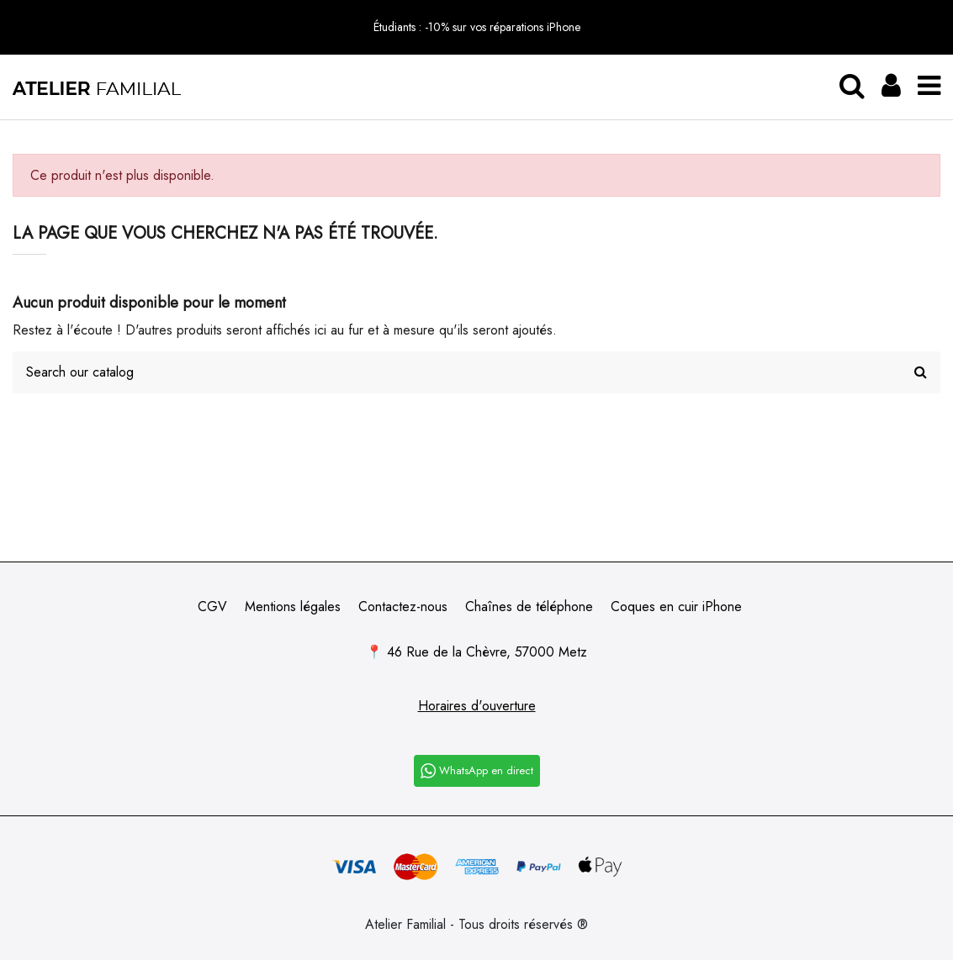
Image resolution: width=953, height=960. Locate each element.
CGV (212, 606)
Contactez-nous (402, 606)
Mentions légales (293, 606)
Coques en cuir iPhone (676, 606)
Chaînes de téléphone (529, 606)
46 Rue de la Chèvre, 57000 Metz (487, 652)
